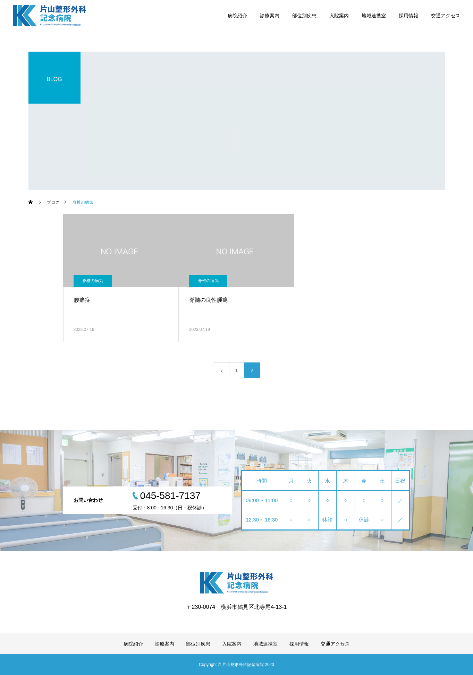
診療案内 (269, 15)
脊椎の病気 (92, 280)
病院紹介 (237, 15)
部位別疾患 (304, 15)
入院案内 (339, 15)
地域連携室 (374, 15)
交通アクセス (445, 15)
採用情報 (408, 15)
